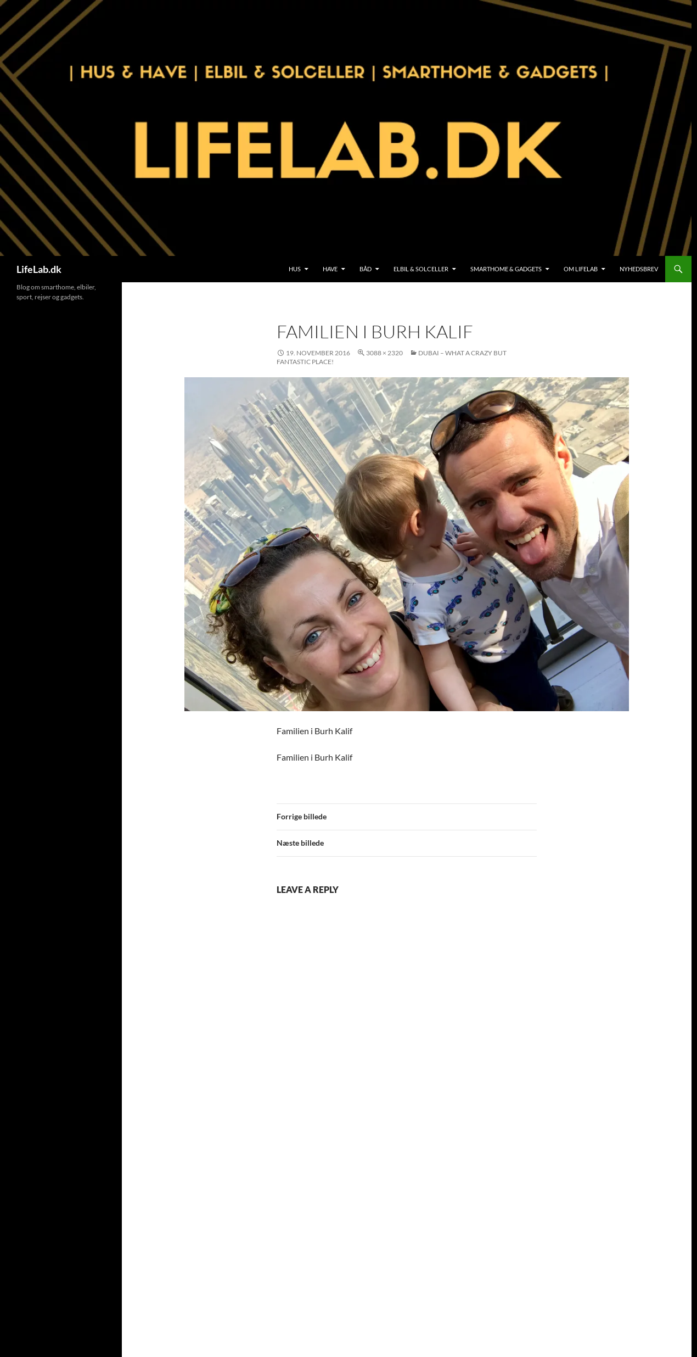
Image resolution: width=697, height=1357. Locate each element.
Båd (365, 268)
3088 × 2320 (384, 353)
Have (330, 268)
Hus (295, 268)
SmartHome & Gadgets (506, 268)
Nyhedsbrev (639, 268)
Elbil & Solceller (421, 268)
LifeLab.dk (38, 269)
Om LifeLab (581, 268)
